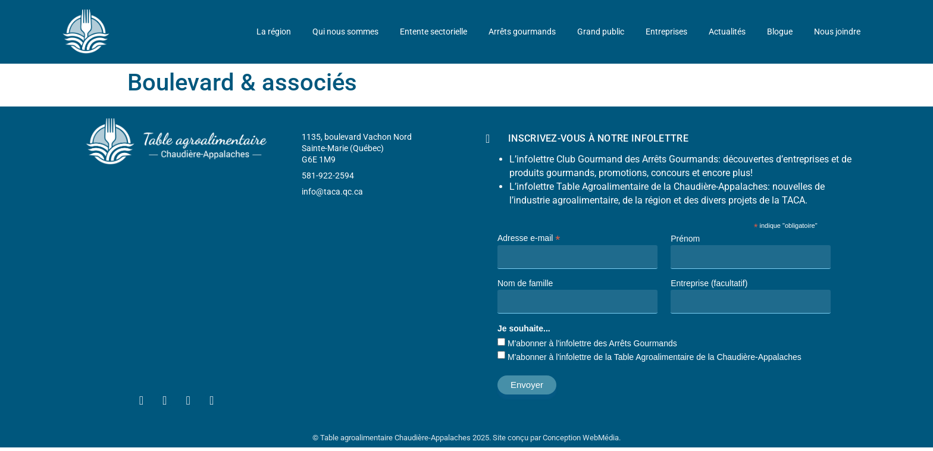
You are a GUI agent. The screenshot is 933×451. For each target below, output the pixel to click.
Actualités (727, 32)
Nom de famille (525, 283)
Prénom (685, 238)
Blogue (780, 32)
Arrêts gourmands (522, 32)
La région (273, 32)
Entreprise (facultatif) (709, 283)
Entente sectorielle (433, 32)
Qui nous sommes (345, 32)
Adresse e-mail (528, 238)
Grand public (600, 32)
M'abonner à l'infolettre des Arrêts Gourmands (592, 343)
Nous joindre (837, 32)
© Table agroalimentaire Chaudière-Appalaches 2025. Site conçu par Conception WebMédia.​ (466, 437)
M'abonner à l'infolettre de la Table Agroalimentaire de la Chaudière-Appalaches (654, 357)
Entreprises (666, 32)
